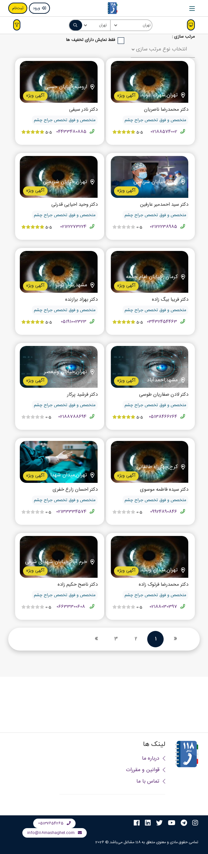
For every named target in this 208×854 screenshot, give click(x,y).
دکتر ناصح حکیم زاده (78, 585)
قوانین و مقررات (145, 770)
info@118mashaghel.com (54, 832)
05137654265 (54, 823)
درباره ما (153, 758)
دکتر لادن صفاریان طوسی (163, 395)
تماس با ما (150, 781)
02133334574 (71, 512)
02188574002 (163, 132)
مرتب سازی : (183, 36)
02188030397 (163, 607)
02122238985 (163, 227)
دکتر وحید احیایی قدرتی (74, 205)
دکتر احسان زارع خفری (75, 490)
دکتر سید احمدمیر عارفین (164, 205)
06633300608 (71, 607)
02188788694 (72, 417)
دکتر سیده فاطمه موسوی (164, 490)
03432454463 (162, 322)
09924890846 (163, 512)
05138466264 (163, 417)
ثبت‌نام (17, 8)
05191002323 (73, 322)
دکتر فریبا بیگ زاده (170, 300)
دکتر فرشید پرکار (82, 395)
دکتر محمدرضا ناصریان (166, 110)
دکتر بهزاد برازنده (81, 300)
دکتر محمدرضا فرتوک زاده (163, 585)
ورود (39, 8)
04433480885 (71, 132)
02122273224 (73, 227)
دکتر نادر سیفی (83, 110)
